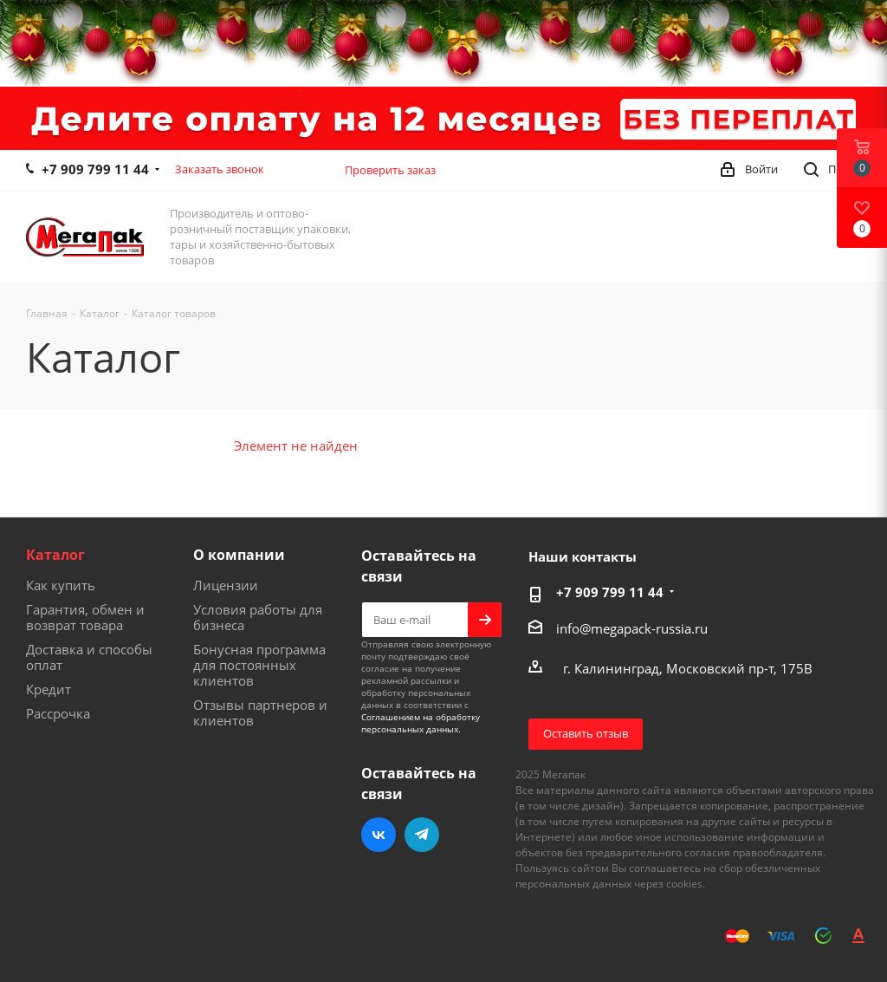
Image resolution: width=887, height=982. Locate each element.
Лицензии (225, 585)
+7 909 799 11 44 (95, 169)
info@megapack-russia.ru (632, 628)
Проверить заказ (390, 170)
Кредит (48, 689)
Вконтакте (378, 834)
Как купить (60, 585)
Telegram (422, 834)
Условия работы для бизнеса (257, 617)
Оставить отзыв (585, 733)
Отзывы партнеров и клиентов (260, 712)
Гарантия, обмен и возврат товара (85, 617)
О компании (239, 554)
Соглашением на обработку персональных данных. (420, 723)
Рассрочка (58, 713)
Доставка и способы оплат (89, 657)
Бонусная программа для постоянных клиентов (259, 665)
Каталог (55, 554)
